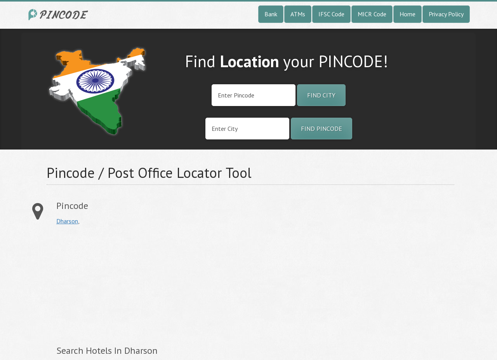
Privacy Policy (446, 14)
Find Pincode (321, 128)
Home (407, 14)
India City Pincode (59, 14)
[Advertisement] (121, 285)
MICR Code (372, 14)
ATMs (297, 14)
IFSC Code (331, 14)
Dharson (67, 221)
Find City (321, 95)
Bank (270, 14)
